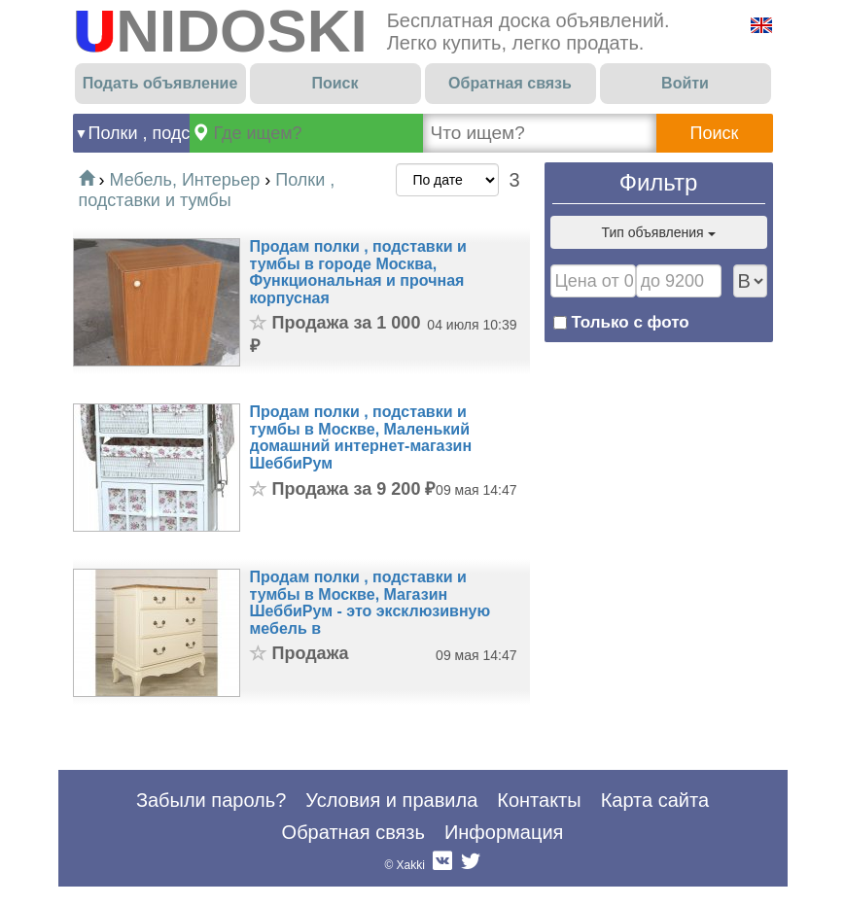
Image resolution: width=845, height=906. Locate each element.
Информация (503, 832)
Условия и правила (391, 800)
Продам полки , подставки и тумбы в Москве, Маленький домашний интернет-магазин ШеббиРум (361, 437)
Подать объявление (160, 83)
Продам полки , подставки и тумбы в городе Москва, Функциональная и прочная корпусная (358, 272)
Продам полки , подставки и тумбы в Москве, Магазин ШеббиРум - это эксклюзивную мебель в (370, 603)
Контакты (539, 800)
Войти (685, 83)
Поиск (334, 83)
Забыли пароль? (211, 800)
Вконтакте (442, 865)
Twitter (470, 865)
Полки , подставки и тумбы (139, 133)
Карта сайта (655, 800)
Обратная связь (510, 83)
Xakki (411, 865)
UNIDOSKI (220, 31)
